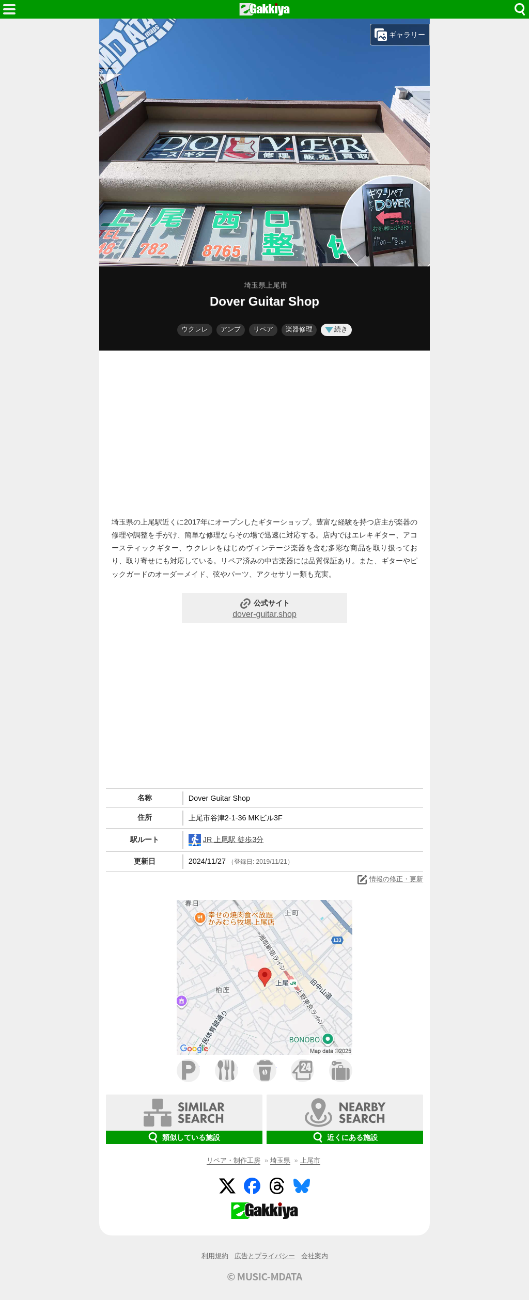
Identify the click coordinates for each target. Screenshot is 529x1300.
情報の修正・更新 (389, 880)
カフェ (264, 1070)
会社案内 (314, 1256)
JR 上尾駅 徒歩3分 (226, 840)
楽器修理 (299, 329)
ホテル (340, 1070)
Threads (277, 1186)
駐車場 (188, 1070)
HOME (264, 9)
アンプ (231, 329)
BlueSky (301, 1186)
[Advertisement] (264, 431)
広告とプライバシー (265, 1256)
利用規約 (214, 1256)
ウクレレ (194, 329)
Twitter (227, 1186)
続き (336, 329)
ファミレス (226, 1070)
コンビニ (302, 1070)
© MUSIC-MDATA (264, 1276)
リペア (263, 329)
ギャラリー (400, 34)
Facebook (252, 1186)
